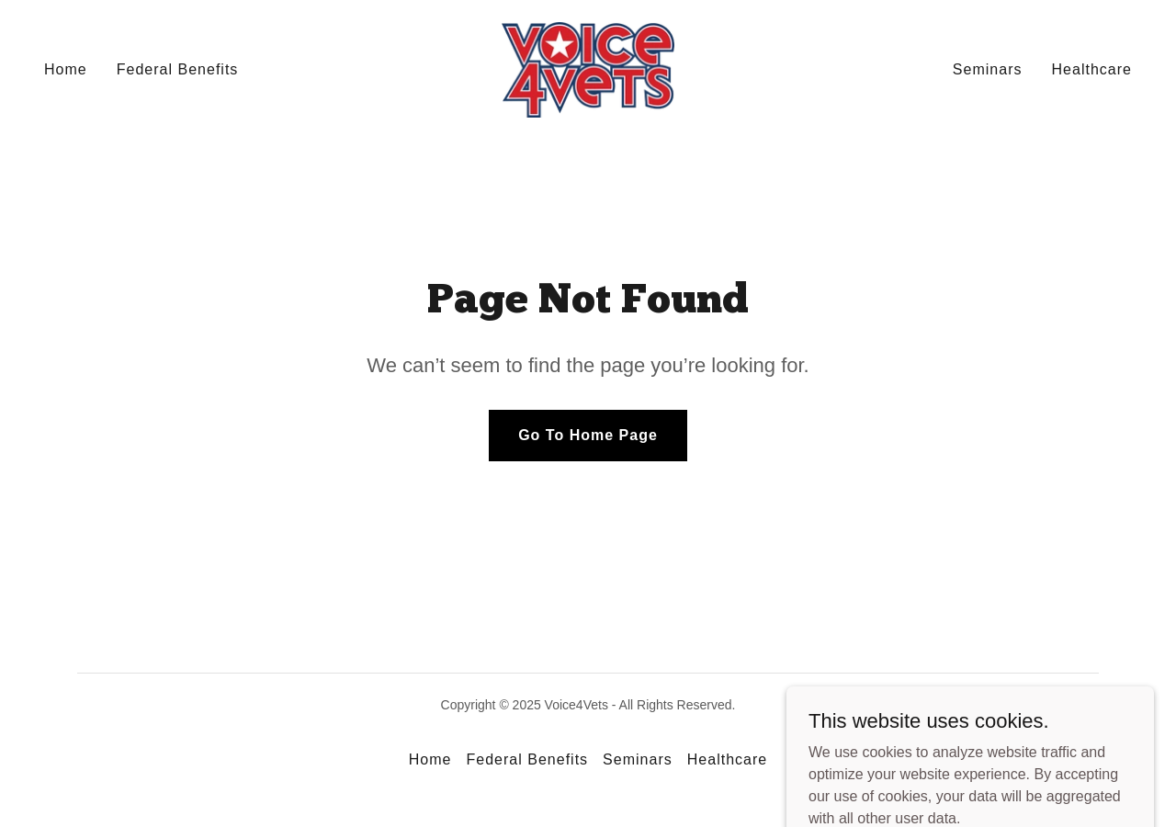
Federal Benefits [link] (178, 69)
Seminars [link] (988, 69)
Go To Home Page (588, 435)
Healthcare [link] (1092, 69)
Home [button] (430, 759)
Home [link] (65, 69)
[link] (588, 68)
